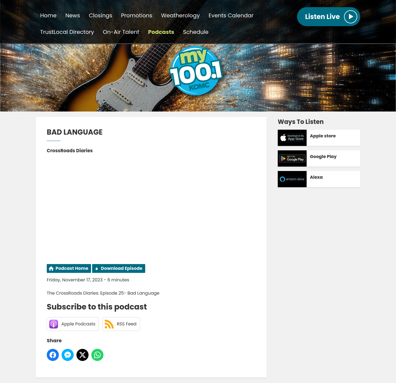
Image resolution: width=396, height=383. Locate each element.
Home (48, 15)
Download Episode (121, 268)
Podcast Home (72, 268)
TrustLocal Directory (67, 32)
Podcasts (161, 32)
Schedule (195, 32)
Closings (100, 15)
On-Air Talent (121, 32)
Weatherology (180, 15)
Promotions (136, 15)
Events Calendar (230, 15)
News (72, 15)
